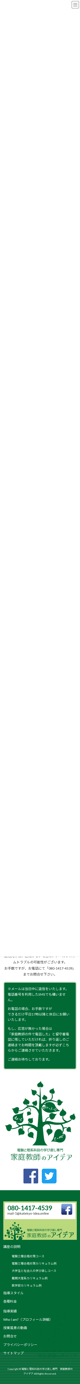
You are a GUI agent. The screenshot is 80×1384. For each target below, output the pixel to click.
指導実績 (10, 1311)
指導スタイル (13, 1293)
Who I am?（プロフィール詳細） (28, 1319)
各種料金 (10, 1301)
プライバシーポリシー (20, 1345)
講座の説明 (11, 1247)
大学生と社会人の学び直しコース (34, 1270)
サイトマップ (13, 1353)
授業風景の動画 (15, 1328)
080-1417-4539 (29, 1208)
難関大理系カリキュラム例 (30, 1278)
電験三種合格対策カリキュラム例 (34, 1263)
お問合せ (10, 1336)
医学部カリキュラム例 (27, 1285)
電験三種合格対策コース (28, 1256)
